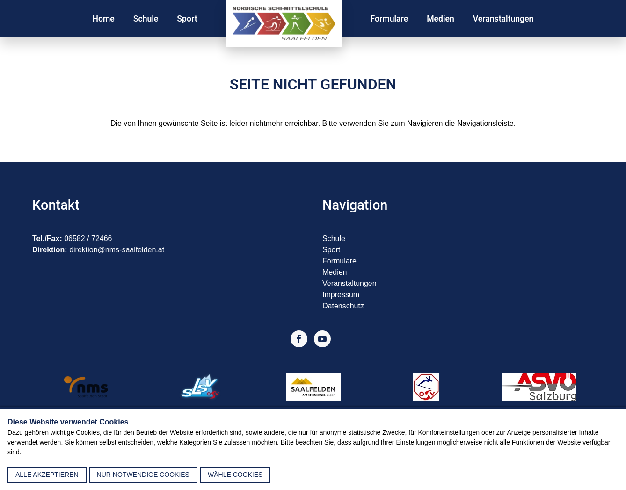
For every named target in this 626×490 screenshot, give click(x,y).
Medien (440, 18)
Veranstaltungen (503, 18)
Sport (187, 18)
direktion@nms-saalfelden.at (116, 250)
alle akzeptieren (47, 474)
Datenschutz (343, 306)
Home (104, 18)
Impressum (340, 295)
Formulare (389, 18)
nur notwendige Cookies (143, 474)
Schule (146, 18)
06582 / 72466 (88, 238)
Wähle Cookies (235, 474)
